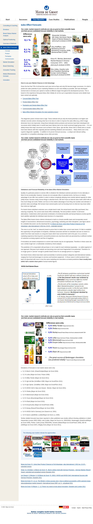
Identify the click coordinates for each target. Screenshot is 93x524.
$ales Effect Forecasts (10, 47)
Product (7, 53)
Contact (74, 507)
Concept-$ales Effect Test (30, 98)
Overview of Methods (9, 43)
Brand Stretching (8, 66)
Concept (7, 51)
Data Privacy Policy (87, 507)
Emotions (6, 29)
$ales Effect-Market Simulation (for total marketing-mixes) (40, 112)
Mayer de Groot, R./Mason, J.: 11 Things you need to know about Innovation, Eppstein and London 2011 (53, 486)
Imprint (79, 507)
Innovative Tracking (9, 70)
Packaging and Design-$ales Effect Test (35, 105)
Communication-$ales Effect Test (33, 108)
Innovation (6, 80)
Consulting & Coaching (10, 25)
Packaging (8, 56)
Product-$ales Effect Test (30, 102)
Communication (9, 59)
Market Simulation (8, 62)
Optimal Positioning (9, 39)
